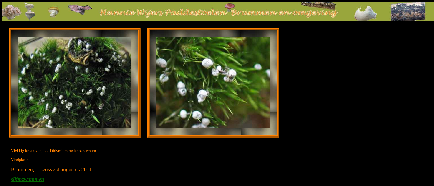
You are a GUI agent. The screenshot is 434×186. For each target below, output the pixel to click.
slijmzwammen (27, 179)
